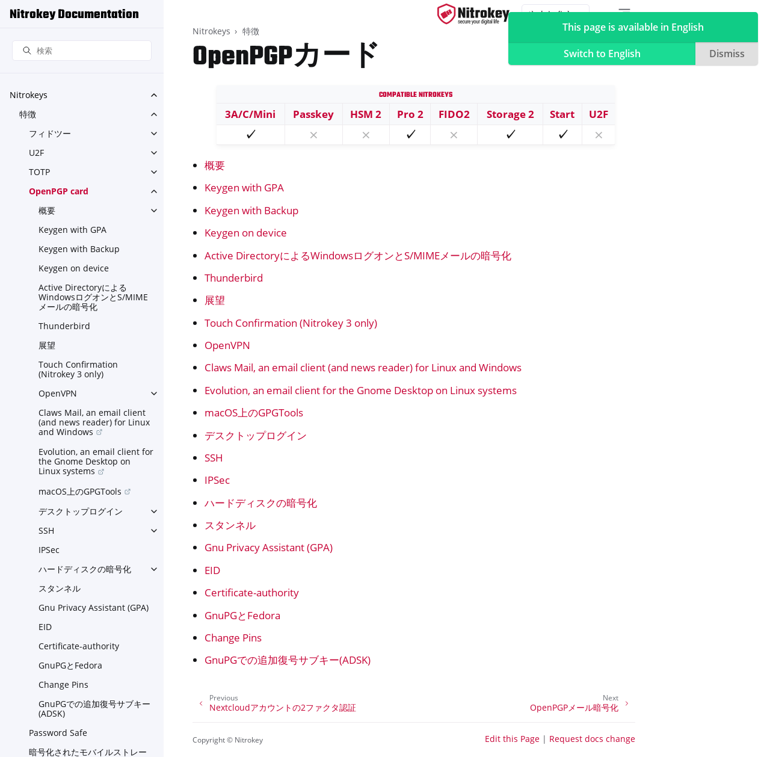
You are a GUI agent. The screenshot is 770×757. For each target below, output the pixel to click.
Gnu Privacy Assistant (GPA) (93, 607)
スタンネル (59, 588)
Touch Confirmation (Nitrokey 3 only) (78, 369)
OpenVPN (57, 393)
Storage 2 (510, 114)
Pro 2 (410, 114)
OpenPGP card (58, 191)
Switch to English (602, 53)
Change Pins (63, 684)
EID (45, 626)
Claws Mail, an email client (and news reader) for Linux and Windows (94, 422)
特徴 (27, 114)
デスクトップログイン (80, 511)
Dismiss (727, 53)
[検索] (82, 51)
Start (562, 114)
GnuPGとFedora (70, 665)
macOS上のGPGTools (80, 491)
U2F (36, 152)
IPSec (49, 549)
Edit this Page (512, 738)
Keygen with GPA (72, 229)
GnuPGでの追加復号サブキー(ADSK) (94, 708)
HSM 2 (365, 114)
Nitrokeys (29, 94)
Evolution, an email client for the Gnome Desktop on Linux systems (95, 461)
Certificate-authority (78, 646)
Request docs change (592, 738)
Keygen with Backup (79, 249)
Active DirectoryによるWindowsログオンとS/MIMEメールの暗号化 (93, 297)
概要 (46, 210)
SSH (46, 530)
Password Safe (58, 732)
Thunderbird (64, 326)
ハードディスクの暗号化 (84, 569)
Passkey (313, 114)
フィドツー (50, 133)
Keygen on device (73, 268)
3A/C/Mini (250, 114)
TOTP (39, 172)
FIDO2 (454, 114)
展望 (46, 345)
